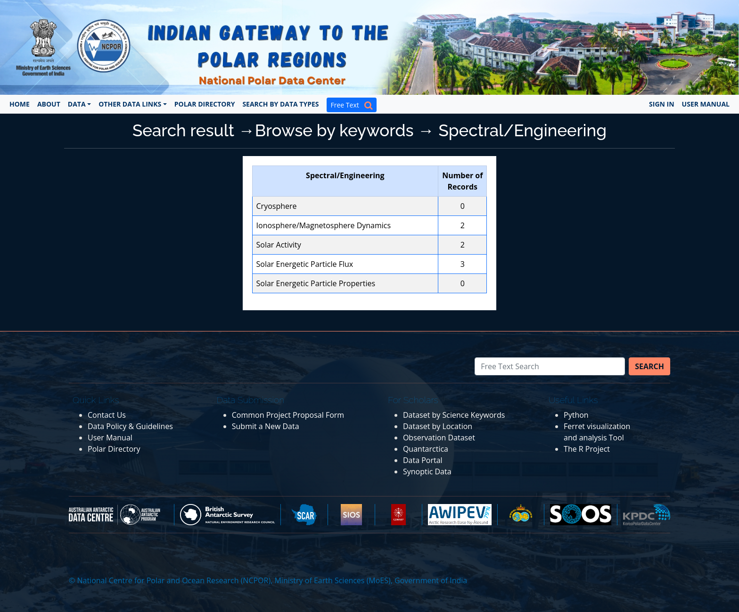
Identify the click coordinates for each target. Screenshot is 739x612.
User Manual (706, 103)
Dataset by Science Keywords (454, 415)
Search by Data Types (280, 103)
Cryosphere (276, 206)
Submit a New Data (265, 426)
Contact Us (107, 415)
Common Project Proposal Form (288, 415)
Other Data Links (130, 103)
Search (649, 366)
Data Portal (423, 460)
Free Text (351, 104)
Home (19, 103)
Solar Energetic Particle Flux (304, 264)
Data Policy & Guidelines (130, 426)
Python (576, 415)
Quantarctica (425, 449)
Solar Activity (278, 245)
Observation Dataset (439, 437)
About (48, 103)
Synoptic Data (427, 471)
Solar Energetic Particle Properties (316, 283)
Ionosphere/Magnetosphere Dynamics (323, 225)
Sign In (661, 103)
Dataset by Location (437, 426)
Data (77, 103)
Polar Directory (204, 103)
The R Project (587, 449)
